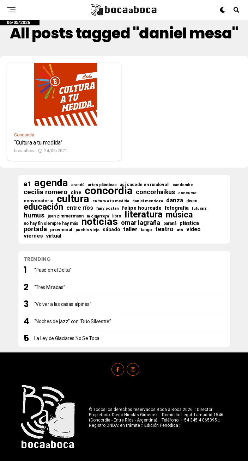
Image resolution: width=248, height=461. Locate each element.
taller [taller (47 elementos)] (130, 229)
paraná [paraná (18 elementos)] (169, 223)
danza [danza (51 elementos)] (174, 200)
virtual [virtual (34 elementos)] (53, 236)
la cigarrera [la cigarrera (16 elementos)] (98, 216)
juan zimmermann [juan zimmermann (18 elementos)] (66, 216)
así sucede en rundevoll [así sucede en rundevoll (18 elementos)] (144, 184)
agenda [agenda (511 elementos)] (51, 183)
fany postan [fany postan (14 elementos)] (107, 208)
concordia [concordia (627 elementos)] (109, 190)
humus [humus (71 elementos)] (34, 215)
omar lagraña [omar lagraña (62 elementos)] (140, 223)
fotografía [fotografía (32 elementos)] (177, 208)
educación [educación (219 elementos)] (43, 207)
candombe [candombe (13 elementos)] (183, 185)
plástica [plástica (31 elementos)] (189, 223)
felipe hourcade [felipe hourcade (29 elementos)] (142, 208)
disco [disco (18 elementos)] (192, 200)
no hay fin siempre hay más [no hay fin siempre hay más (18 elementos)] (51, 223)
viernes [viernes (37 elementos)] (33, 236)
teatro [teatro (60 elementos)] (164, 229)
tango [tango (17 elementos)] (146, 229)
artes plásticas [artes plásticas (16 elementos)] (102, 184)
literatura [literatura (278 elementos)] (144, 214)
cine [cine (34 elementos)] (76, 192)
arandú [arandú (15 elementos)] (78, 185)
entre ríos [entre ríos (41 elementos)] (79, 208)
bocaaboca (25, 150)
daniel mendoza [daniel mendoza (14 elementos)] (147, 201)
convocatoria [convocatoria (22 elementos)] (39, 200)
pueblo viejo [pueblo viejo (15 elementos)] (87, 230)
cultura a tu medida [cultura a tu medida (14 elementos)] (110, 201)
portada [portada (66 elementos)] (35, 229)
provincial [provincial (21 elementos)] (61, 229)
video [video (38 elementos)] (193, 229)
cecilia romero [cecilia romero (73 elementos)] (45, 192)
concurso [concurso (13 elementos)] (187, 193)
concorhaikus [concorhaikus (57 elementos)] (155, 192)
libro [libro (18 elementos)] (116, 216)
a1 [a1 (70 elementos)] (27, 184)
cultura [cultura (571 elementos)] (73, 199)
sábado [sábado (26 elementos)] (111, 229)
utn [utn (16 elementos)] (180, 229)
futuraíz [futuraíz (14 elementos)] (199, 208)
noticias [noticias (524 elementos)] (99, 222)
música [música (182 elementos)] (179, 214)
